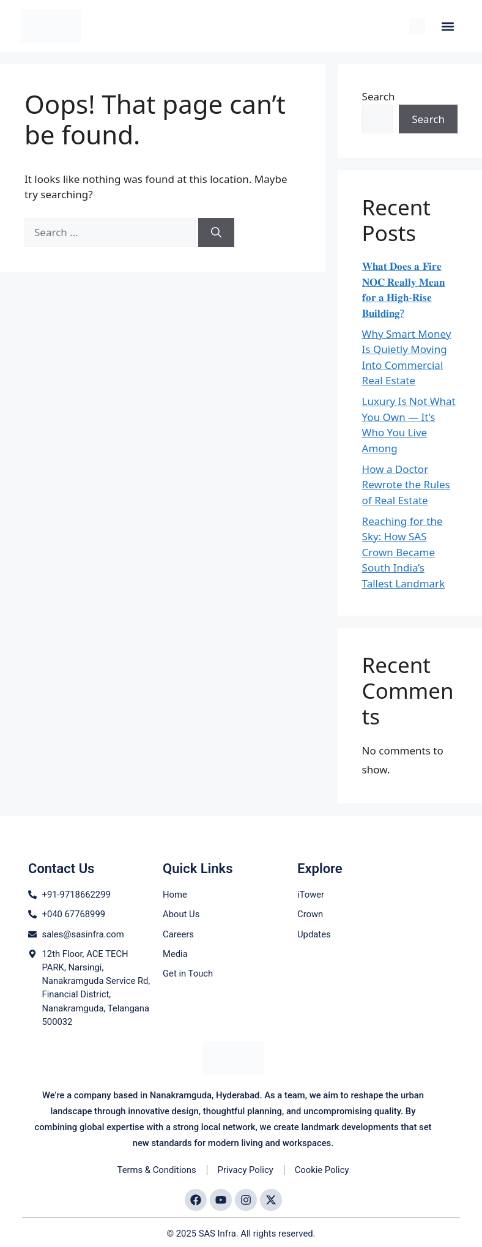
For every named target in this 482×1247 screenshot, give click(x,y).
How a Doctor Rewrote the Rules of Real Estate (406, 484)
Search (378, 96)
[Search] (216, 232)
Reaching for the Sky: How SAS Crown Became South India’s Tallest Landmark (403, 552)
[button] (448, 26)
